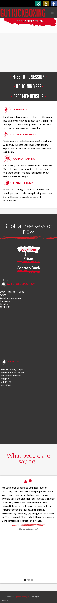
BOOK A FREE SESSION (30, 20)
